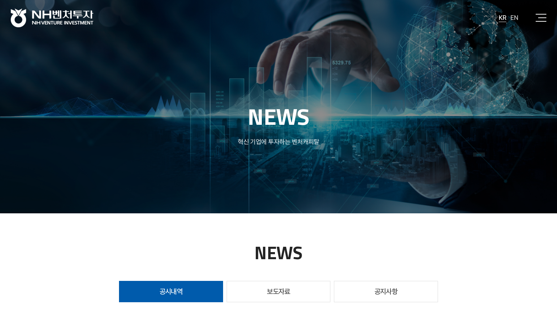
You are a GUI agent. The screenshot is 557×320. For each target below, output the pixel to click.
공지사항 (386, 291)
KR (502, 17)
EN (514, 17)
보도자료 (278, 291)
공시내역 (171, 291)
